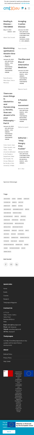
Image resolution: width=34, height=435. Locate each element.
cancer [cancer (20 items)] (13, 198)
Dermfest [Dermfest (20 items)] (14, 205)
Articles (25, 32)
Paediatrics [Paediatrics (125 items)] (6, 237)
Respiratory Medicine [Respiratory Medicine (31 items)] (9, 244)
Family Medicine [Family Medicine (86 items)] (7, 212)
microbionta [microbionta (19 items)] (7, 230)
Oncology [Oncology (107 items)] (13, 234)
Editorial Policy (7, 354)
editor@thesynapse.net (14, 325)
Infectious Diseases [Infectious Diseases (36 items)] (8, 223)
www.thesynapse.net (15, 329)
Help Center (7, 361)
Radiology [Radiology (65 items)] (21, 241)
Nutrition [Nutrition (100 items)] (21, 230)
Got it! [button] (9, 431)
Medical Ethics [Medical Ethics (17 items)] (7, 226)
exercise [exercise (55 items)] (27, 209)
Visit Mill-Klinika (25, 3)
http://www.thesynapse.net (14, 340)
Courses (5, 295)
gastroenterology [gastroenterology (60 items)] (8, 216)
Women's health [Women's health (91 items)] (7, 251)
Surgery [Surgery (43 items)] (6, 248)
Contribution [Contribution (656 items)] (7, 202)
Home (5, 288)
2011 (20, 32)
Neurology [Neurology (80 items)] (14, 230)
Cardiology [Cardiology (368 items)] (26, 198)
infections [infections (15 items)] (22, 219)
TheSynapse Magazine (10, 302)
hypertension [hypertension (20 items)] (15, 219)
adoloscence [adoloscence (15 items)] (7, 198)
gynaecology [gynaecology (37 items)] (7, 219)
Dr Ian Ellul (23, 159)
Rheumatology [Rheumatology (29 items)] (19, 244)
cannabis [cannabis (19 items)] (19, 198)
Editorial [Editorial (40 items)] (20, 205)
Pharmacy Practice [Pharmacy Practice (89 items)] (24, 237)
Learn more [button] (6, 427)
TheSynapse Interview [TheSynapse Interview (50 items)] (14, 248)
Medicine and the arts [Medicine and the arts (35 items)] (18, 226)
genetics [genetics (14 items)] (17, 216)
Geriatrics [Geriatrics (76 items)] (23, 216)
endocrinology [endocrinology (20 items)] (7, 209)
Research (6, 299)
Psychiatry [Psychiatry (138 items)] (6, 241)
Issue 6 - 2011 (11, 32)
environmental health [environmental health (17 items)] (18, 209)
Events (5, 292)
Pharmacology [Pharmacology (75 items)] (14, 237)
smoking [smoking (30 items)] (26, 244)
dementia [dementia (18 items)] (14, 202)
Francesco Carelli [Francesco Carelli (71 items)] (17, 212)
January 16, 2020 (23, 30)
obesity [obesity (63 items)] (27, 230)
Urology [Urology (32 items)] (23, 248)
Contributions (24, 33)
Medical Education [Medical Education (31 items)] (19, 223)
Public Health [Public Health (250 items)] (14, 241)
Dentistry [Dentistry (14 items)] (20, 202)
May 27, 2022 (7, 30)
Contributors (24, 35)
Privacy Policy (7, 358)
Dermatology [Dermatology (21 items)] (7, 205)
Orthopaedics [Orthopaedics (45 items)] (21, 234)
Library (26, 41)
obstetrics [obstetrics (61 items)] (6, 234)
